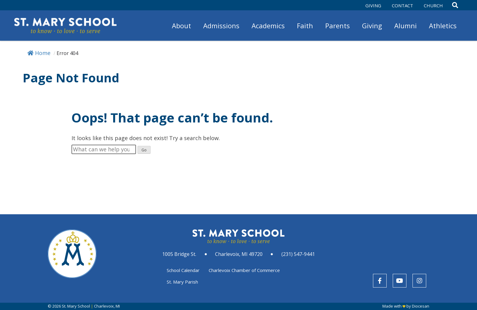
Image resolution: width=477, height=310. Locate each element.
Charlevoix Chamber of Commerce (244, 270)
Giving (373, 5)
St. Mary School (76, 306)
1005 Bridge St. (179, 254)
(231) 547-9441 (298, 254)
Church (433, 5)
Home (38, 53)
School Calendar (183, 270)
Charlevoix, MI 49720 (239, 254)
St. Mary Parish (182, 281)
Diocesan (420, 306)
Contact (402, 5)
